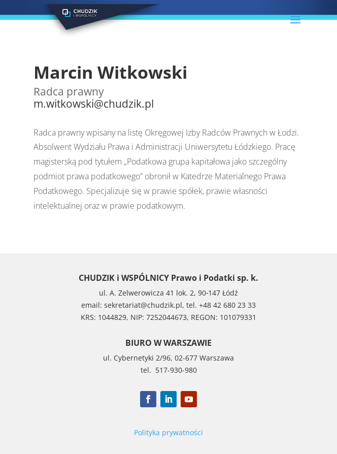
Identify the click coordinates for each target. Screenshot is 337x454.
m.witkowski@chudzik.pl (93, 103)
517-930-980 (176, 370)
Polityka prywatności (168, 432)
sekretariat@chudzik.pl (143, 305)
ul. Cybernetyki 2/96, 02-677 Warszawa (168, 358)
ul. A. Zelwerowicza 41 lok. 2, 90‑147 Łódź (169, 293)
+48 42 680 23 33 (227, 305)
